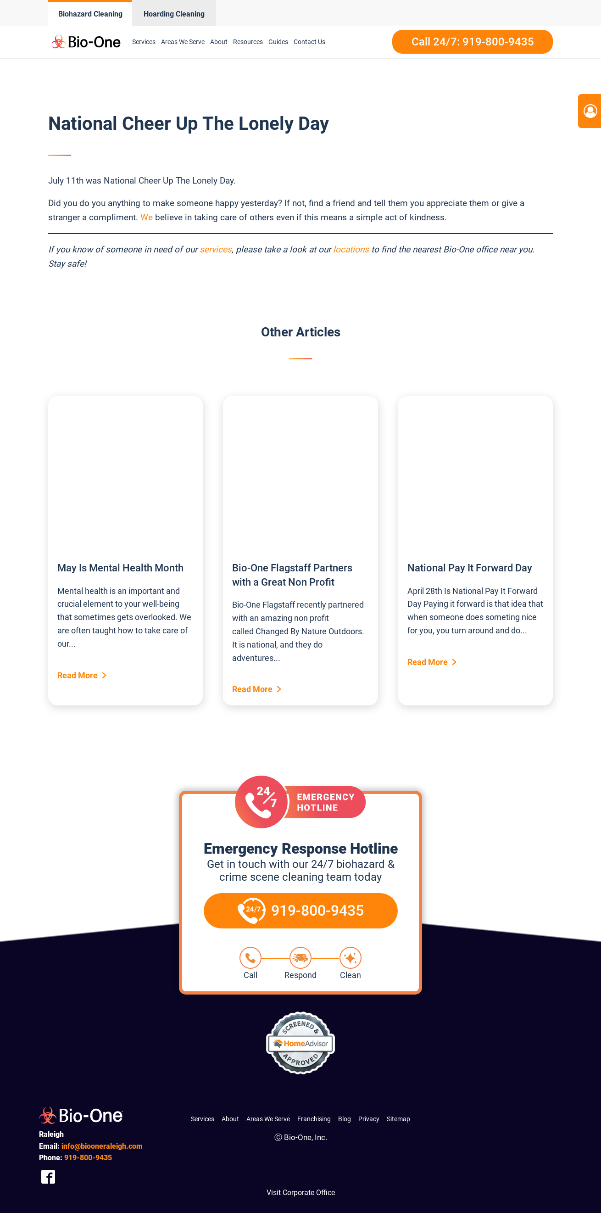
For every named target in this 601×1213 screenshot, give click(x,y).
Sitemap (398, 1119)
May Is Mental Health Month (120, 568)
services (216, 249)
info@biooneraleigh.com (102, 1146)
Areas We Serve (183, 41)
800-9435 (88, 1157)
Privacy (368, 1119)
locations (351, 249)
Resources (248, 41)
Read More (77, 675)
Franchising (314, 1119)
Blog (344, 1119)
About (219, 41)
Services (144, 41)
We (146, 217)
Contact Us (309, 41)
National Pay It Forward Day (469, 568)
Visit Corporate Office (301, 1192)
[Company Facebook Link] (48, 1177)
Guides (278, 41)
